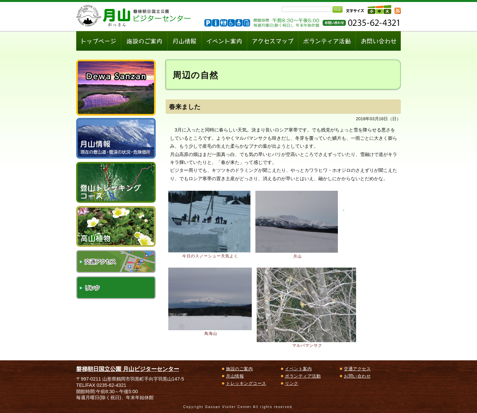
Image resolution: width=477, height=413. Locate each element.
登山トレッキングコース (116, 182)
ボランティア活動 (303, 376)
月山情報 (235, 376)
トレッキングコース (246, 383)
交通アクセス (116, 261)
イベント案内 (298, 368)
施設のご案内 (239, 368)
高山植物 (116, 226)
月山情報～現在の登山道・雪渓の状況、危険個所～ (116, 138)
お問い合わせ (357, 376)
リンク (116, 287)
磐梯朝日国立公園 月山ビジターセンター (127, 369)
